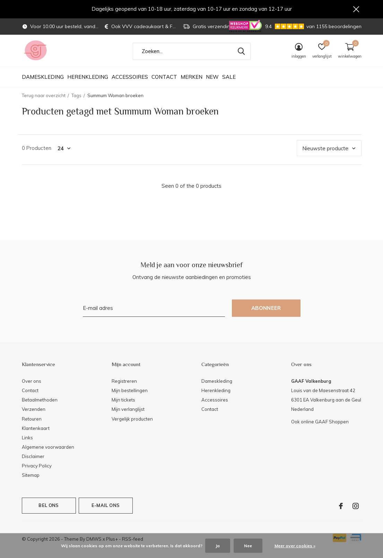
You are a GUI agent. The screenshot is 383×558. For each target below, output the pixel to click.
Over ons (31, 384)
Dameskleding (43, 80)
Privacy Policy (37, 469)
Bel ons (48, 508)
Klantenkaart (36, 431)
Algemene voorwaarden (48, 450)
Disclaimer (33, 459)
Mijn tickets (123, 403)
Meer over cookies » (295, 545)
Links (27, 440)
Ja (218, 545)
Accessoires (130, 80)
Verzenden (33, 412)
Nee (248, 545)
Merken (191, 80)
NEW (212, 80)
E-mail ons (106, 508)
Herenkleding (87, 80)
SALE (229, 80)
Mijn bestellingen (130, 393)
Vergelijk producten (132, 421)
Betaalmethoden (40, 403)
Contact (164, 80)
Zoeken (241, 54)
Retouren (32, 421)
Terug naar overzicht (44, 98)
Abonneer (266, 311)
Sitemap (31, 478)
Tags (76, 98)
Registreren (124, 384)
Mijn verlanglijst (128, 412)
